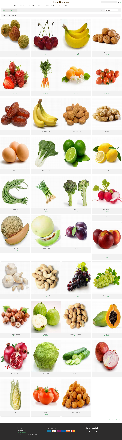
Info (65, 5)
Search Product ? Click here (9, 15)
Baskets (40, 5)
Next (118, 419)
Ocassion (21, 5)
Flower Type (31, 5)
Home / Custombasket (9, 10)
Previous (109, 419)
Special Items (50, 5)
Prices (59, 5)
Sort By (101, 10)
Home (14, 5)
